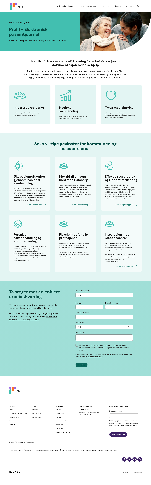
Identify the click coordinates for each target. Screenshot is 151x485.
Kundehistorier (14, 420)
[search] (138, 6)
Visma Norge (126, 475)
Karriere (58, 420)
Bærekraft (59, 431)
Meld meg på (116, 437)
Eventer (12, 424)
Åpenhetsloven (65, 453)
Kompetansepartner (63, 435)
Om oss (58, 412)
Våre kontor (60, 416)
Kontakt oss (36, 420)
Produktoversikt (61, 424)
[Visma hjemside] (14, 475)
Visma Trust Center (111, 453)
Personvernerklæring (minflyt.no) (46, 453)
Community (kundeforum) (18, 416)
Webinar (12, 427)
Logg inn (35, 412)
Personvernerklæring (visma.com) (21, 453)
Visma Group (137, 475)
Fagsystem (59, 427)
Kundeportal (36, 416)
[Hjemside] (17, 6)
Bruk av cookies (78, 453)
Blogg (11, 412)
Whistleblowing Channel (94, 453)
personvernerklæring (95, 357)
